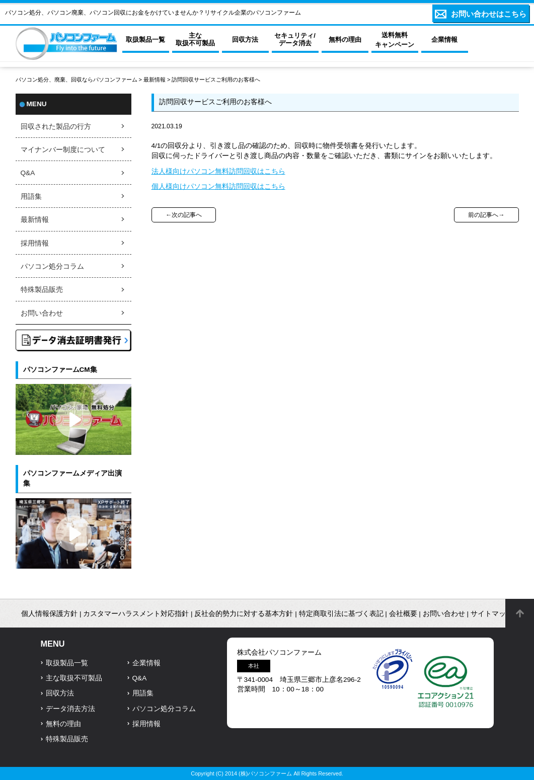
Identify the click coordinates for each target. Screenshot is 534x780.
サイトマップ (492, 613)
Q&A (28, 173)
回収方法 (60, 693)
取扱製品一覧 (67, 663)
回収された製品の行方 (56, 126)
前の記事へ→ (486, 214)
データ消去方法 (70, 709)
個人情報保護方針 (49, 613)
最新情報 (154, 79)
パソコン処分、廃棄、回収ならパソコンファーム (77, 79)
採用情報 (35, 243)
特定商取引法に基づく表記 (341, 613)
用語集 (31, 196)
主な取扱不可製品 (74, 678)
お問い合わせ (42, 313)
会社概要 (403, 613)
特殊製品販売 (42, 289)
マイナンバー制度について (63, 149)
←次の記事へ (184, 214)
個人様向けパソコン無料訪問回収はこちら (218, 186)
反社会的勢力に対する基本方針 (243, 613)
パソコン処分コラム (52, 266)
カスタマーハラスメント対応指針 (136, 613)
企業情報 (146, 663)
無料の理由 (63, 724)
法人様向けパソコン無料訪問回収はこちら (218, 171)
